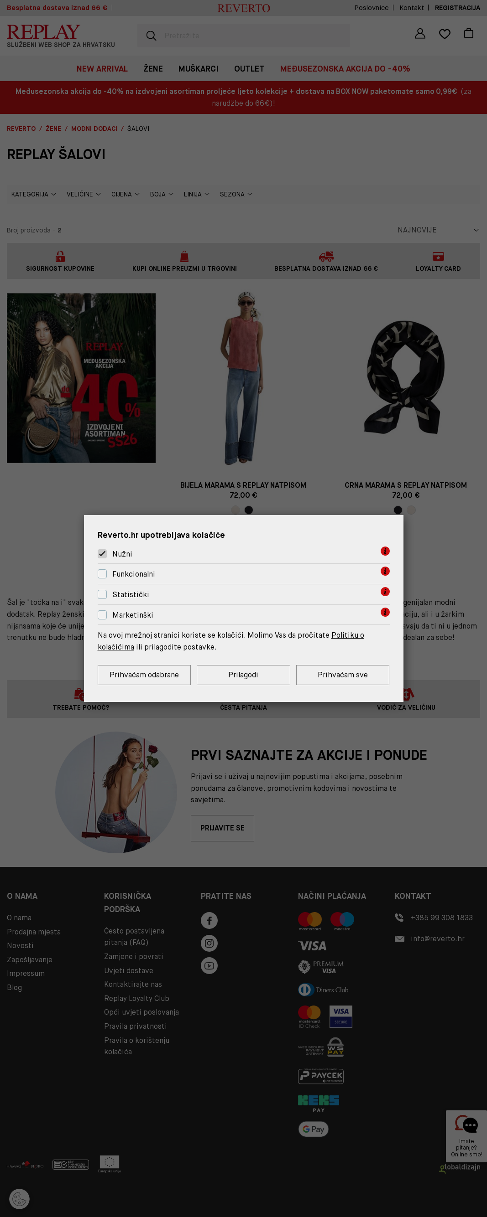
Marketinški (132, 615)
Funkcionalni (133, 574)
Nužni (122, 554)
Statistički (130, 594)
